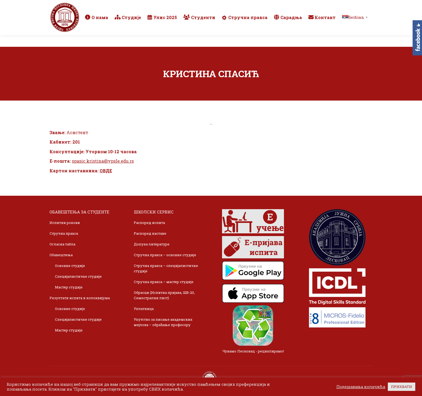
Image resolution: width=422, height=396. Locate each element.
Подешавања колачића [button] (360, 386)
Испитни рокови (65, 222)
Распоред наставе (150, 233)
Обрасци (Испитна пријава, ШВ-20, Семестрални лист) (164, 295)
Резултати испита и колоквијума (80, 297)
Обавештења (61, 254)
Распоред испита (149, 222)
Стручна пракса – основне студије (165, 254)
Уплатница (144, 308)
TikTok (352, 6)
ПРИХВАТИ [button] (401, 386)
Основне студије (70, 265)
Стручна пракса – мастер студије (164, 281)
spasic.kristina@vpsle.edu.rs (103, 161)
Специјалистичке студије (78, 276)
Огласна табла (62, 244)
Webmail (295, 6)
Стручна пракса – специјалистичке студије (166, 268)
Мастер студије (69, 287)
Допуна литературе (152, 244)
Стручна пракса (64, 233)
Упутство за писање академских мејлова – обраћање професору (163, 322)
